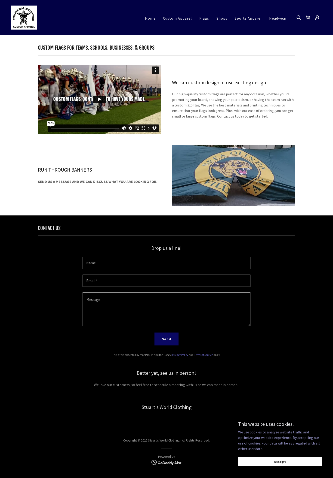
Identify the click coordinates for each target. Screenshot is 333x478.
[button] (317, 17)
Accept (281, 461)
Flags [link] (204, 18)
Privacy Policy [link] (180, 355)
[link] (24, 17)
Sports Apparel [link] (248, 18)
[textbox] (166, 263)
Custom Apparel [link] (177, 18)
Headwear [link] (278, 18)
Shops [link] (221, 18)
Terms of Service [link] (203, 355)
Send (166, 339)
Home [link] (150, 18)
